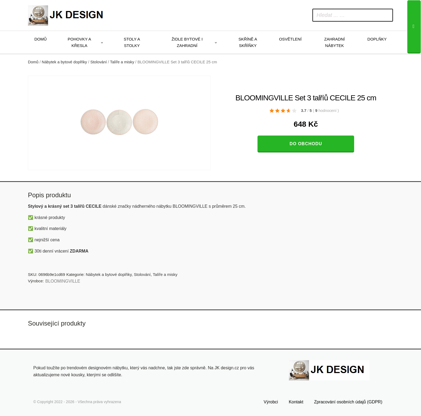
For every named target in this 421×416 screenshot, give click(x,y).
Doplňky (377, 39)
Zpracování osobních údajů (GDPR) (348, 402)
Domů (40, 39)
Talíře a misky (122, 62)
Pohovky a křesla (79, 42)
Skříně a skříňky (247, 42)
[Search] (414, 26)
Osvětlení (290, 39)
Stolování (98, 62)
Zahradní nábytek (334, 42)
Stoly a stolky (132, 42)
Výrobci (271, 402)
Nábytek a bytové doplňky (64, 62)
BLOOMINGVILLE (62, 281)
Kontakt (296, 402)
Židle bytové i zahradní (187, 42)
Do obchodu (305, 143)
